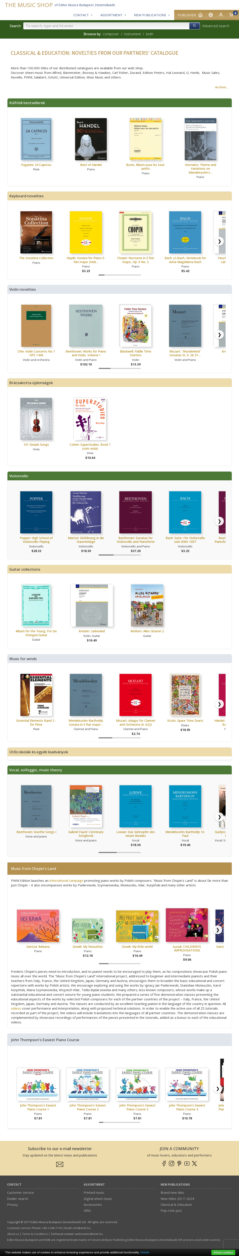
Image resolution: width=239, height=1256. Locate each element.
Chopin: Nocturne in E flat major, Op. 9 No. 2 (135, 260)
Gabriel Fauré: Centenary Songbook (85, 834)
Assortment (94, 1184)
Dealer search (17, 1198)
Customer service (20, 1192)
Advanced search (215, 26)
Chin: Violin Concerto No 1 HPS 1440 (36, 353)
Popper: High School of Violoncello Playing (36, 540)
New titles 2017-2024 (177, 1198)
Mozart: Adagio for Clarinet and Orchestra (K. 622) (135, 722)
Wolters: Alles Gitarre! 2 (147, 631)
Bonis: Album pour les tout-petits (145, 167)
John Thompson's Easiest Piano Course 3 (137, 1107)
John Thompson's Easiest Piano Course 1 (38, 1107)
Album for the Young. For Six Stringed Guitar (36, 633)
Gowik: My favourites (88, 946)
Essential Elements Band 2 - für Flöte (36, 722)
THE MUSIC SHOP (29, 5)
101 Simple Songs (36, 444)
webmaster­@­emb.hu (89, 1234)
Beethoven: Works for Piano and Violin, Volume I (86, 353)
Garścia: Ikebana (38, 946)
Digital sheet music (98, 1198)
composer (111, 34)
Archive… (221, 87)
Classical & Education (176, 1204)
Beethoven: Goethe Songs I (36, 832)
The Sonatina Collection (36, 258)
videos (16, 1008)
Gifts (87, 1210)
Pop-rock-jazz (171, 1210)
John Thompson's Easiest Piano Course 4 (187, 1107)
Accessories (93, 1204)
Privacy (12, 1204)
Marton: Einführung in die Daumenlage (86, 540)
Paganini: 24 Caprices (36, 165)
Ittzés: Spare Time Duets (185, 720)
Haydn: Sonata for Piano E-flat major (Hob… (86, 260)
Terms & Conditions (35, 1234)
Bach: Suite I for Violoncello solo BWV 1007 (185, 540)
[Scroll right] (219, 241)
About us (13, 1234)
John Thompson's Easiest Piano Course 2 (88, 1107)
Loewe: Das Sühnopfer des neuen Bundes (135, 834)
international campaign (66, 880)
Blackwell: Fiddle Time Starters (135, 353)
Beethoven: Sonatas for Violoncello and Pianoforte (136, 540)
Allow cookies (223, 1252)
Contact (14, 1184)
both (149, 34)
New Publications (175, 1184)
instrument (132, 34)
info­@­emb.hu (82, 1228)
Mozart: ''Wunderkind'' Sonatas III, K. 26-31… (185, 353)
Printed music (94, 1192)
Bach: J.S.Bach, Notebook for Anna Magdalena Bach (185, 260)
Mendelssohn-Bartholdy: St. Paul (185, 834)
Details (144, 1252)
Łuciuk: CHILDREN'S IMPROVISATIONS (187, 948)
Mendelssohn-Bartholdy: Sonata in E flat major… (86, 722)
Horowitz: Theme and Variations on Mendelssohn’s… (200, 169)
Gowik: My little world (137, 946)
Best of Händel (91, 165)
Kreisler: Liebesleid (92, 631)
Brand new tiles (172, 1192)
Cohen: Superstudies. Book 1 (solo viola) (90, 446)
